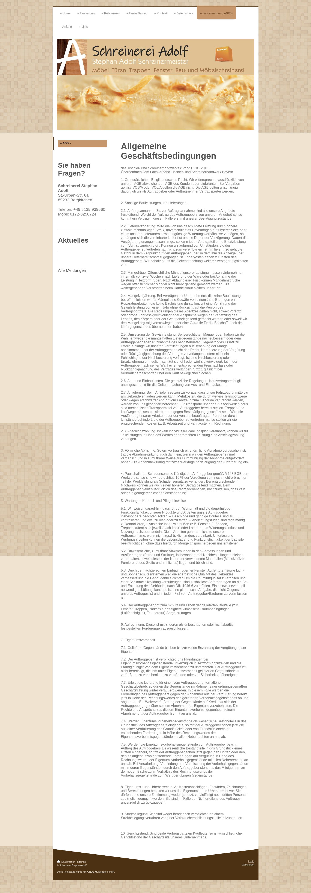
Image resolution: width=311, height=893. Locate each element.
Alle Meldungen (72, 270)
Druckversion (66, 862)
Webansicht (248, 864)
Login (251, 861)
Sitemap (81, 862)
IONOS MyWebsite (97, 871)
